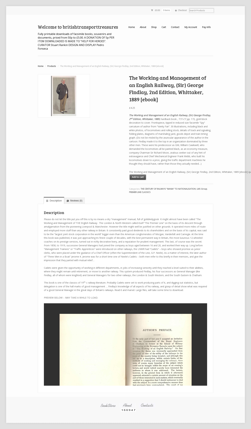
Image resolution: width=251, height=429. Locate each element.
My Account (190, 27)
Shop (154, 27)
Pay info (206, 27)
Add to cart (138, 177)
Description (56, 200)
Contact (175, 27)
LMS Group (202, 188)
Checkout (182, 10)
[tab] (54, 201)
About (143, 27)
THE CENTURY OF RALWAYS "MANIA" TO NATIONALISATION (168, 188)
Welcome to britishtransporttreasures (78, 27)
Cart (164, 27)
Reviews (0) (76, 200)
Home (131, 27)
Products (51, 66)
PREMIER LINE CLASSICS (140, 192)
